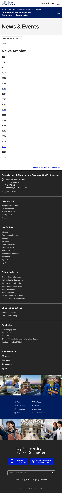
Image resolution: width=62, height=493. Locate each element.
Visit (47, 3)
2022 (4, 67)
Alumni (4, 218)
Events (6, 360)
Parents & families (8, 212)
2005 (4, 157)
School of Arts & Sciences (11, 277)
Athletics (7, 364)
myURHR (5, 260)
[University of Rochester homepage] (9, 3)
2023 (4, 62)
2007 (4, 146)
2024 (4, 57)
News (5, 356)
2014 (4, 110)
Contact (5, 238)
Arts (5, 368)
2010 (4, 131)
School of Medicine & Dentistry (13, 286)
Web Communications (10, 235)
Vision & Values (7, 336)
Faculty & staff (7, 215)
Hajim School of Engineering (12, 280)
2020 (4, 78)
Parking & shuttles (8, 250)
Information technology (10, 253)
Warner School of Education (12, 295)
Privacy (17, 480)
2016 (4, 99)
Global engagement (9, 330)
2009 (4, 136)
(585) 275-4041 (11, 191)
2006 (4, 152)
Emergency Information (39, 480)
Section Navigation (12, 38)
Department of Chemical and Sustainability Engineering (16, 13)
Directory (5, 241)
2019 (4, 83)
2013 (4, 115)
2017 (4, 94)
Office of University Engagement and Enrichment (20, 339)
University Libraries (9, 312)
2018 (4, 88)
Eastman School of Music (11, 283)
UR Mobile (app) (8, 247)
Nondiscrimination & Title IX (12, 342)
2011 (4, 125)
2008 (4, 141)
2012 (4, 120)
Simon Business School (10, 292)
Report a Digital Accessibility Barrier (46, 167)
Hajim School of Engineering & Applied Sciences (21, 9)
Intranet (5, 232)
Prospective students (10, 206)
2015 (4, 104)
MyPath (4, 263)
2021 (4, 73)
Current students (8, 209)
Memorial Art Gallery (9, 316)
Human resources (8, 244)
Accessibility (6, 333)
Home (4, 43)
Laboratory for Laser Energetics (13, 298)
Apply (43, 3)
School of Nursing (8, 289)
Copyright (25, 480)
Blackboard (6, 257)
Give (52, 3)
